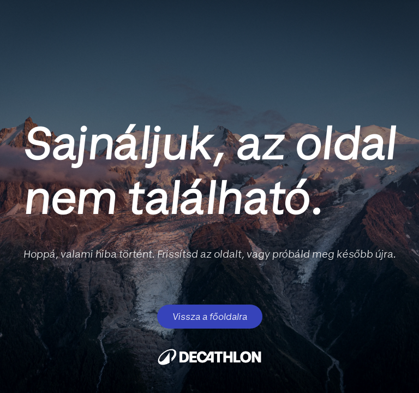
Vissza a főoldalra (209, 316)
